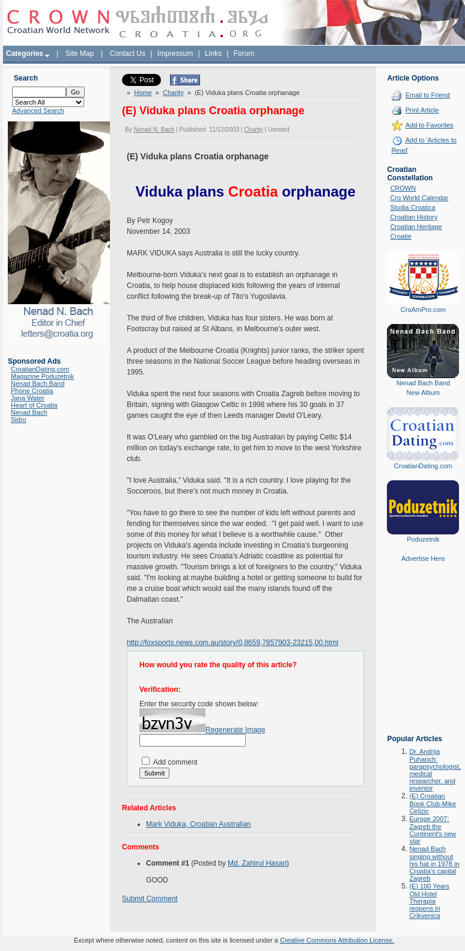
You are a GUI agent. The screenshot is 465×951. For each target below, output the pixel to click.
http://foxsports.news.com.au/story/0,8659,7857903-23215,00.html (232, 642)
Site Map (79, 53)
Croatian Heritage (416, 226)
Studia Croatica (412, 207)
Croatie (400, 236)
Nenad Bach (29, 412)
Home (142, 92)
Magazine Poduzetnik (42, 376)
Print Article (422, 110)
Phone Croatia (32, 390)
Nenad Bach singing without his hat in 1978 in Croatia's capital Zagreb (434, 863)
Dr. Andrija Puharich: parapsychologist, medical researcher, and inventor (435, 770)
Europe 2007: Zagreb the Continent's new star (432, 830)
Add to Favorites (430, 125)
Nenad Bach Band (37, 383)
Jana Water (27, 398)
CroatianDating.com (40, 369)
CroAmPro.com (423, 309)
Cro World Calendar (419, 197)
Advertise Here (423, 558)
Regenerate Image (235, 730)
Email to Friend (428, 95)
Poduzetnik (423, 539)
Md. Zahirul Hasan (257, 863)
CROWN (403, 188)
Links (213, 53)
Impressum (175, 53)
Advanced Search (38, 110)
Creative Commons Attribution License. (337, 940)
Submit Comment (150, 898)
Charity (173, 92)
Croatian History (413, 217)
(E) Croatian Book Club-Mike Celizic (432, 803)
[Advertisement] (423, 657)
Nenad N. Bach (153, 129)
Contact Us (127, 53)
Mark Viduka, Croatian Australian (198, 824)
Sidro (18, 419)
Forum (244, 53)
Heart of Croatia (34, 405)
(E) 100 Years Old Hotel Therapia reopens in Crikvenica (429, 900)
